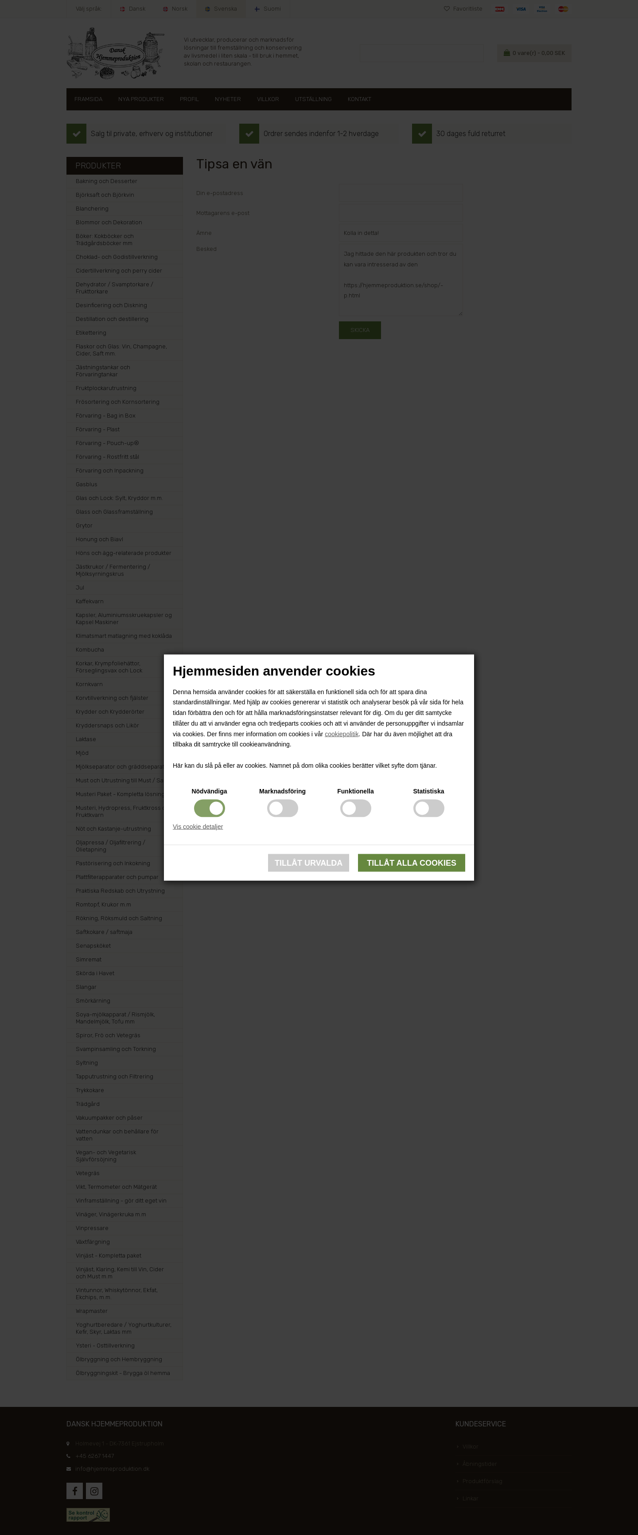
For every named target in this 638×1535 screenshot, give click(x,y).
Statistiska (428, 790)
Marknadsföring (282, 790)
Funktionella (355, 790)
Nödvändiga (209, 790)
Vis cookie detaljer (198, 826)
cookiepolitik (341, 733)
